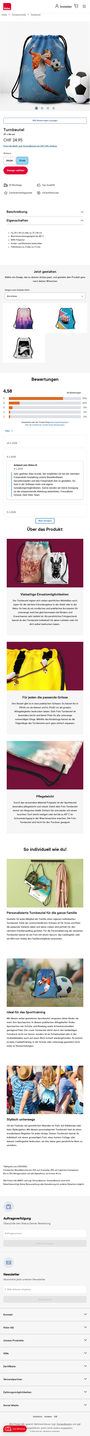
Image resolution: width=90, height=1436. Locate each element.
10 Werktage (12, 185)
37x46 (22, 160)
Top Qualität (45, 185)
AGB (55, 1416)
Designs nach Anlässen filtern (17, 290)
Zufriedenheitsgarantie (17, 193)
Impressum (48, 1416)
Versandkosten (64, 1424)
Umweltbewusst (47, 193)
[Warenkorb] (76, 6)
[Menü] (84, 6)
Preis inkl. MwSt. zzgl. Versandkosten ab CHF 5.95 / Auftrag (30, 146)
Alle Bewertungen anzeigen (45, 120)
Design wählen (15, 170)
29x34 (9, 160)
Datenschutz (37, 1416)
